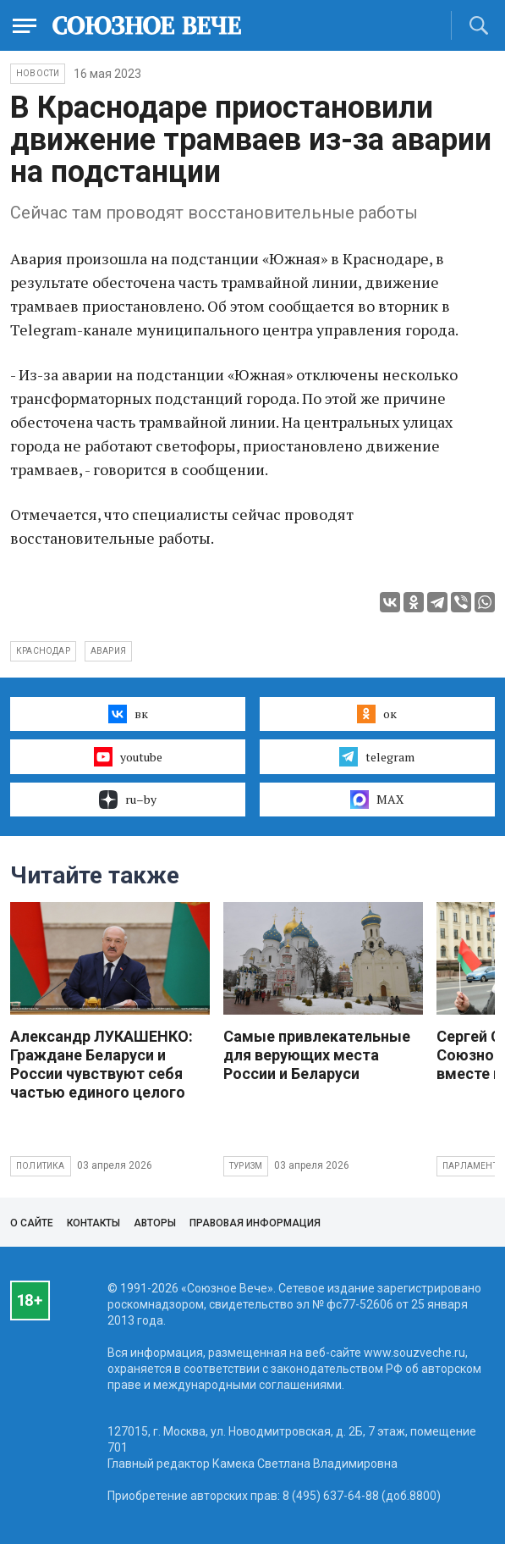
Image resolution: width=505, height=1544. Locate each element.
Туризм (245, 1165)
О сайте (31, 1223)
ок (377, 714)
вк (128, 714)
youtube (128, 756)
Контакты (93, 1223)
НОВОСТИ (37, 73)
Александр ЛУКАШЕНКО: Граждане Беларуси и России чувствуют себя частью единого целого (101, 1064)
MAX (376, 799)
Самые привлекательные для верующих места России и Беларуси (316, 1054)
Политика (40, 1165)
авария (108, 651)
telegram (376, 756)
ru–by (127, 799)
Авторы (155, 1223)
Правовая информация (255, 1223)
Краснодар (43, 651)
